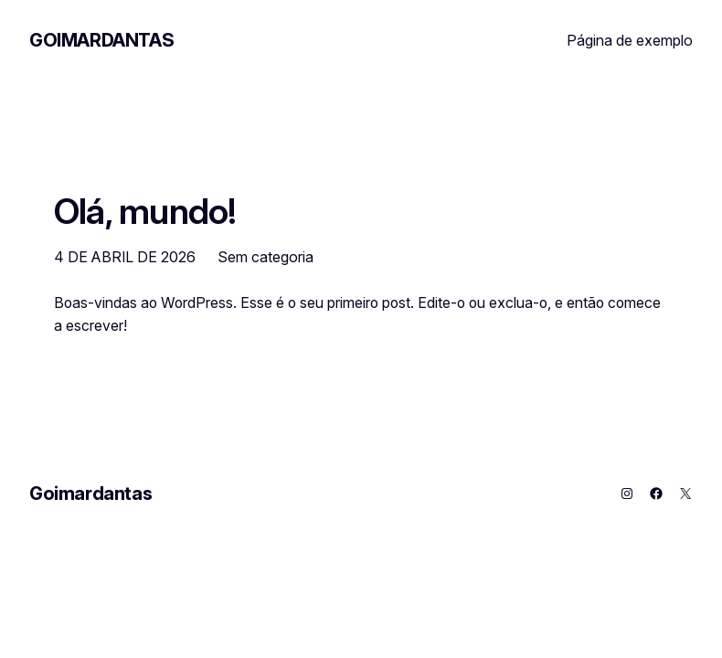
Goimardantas (101, 40)
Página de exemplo (630, 40)
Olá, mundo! (145, 211)
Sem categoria (265, 257)
